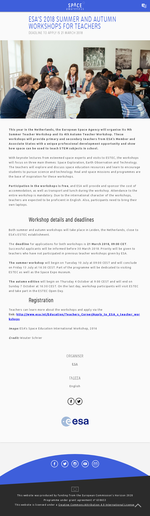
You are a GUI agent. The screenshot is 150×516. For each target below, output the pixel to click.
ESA (75, 364)
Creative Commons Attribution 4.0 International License (96, 504)
